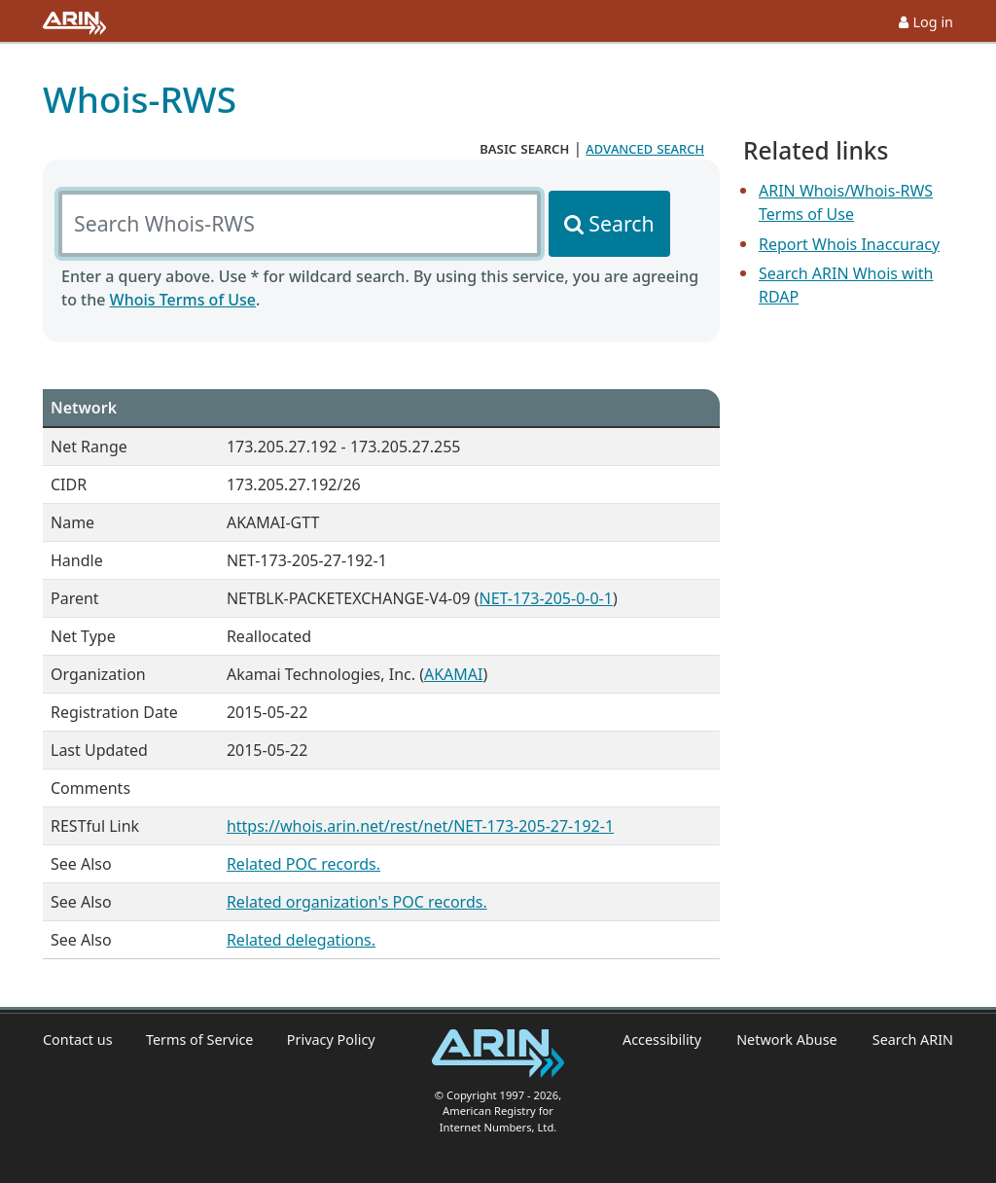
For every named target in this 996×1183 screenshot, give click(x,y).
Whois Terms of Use (183, 299)
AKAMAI (453, 674)
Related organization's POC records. (357, 902)
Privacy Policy (331, 1039)
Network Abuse (786, 1039)
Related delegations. (301, 939)
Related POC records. (303, 864)
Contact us (78, 1039)
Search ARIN (912, 1039)
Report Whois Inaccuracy (849, 244)
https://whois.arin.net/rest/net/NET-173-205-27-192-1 (420, 826)
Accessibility (661, 1039)
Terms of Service (200, 1039)
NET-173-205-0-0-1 (545, 598)
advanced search (645, 148)
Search (621, 223)
